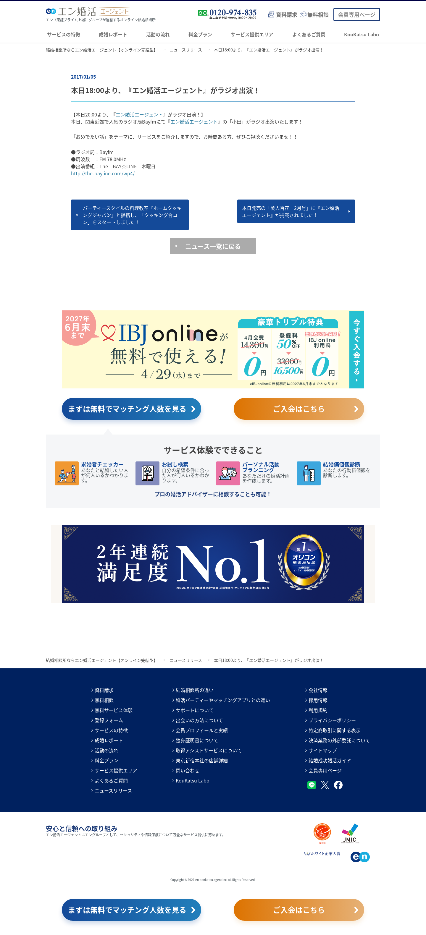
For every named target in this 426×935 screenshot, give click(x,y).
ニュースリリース (113, 790)
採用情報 (318, 700)
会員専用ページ (356, 14)
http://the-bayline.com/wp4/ (103, 173)
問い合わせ (187, 770)
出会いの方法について (199, 720)
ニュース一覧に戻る (213, 246)
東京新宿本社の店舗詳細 (202, 760)
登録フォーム (109, 720)
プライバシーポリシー (332, 720)
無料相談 (104, 700)
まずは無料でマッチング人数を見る (127, 408)
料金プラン (200, 34)
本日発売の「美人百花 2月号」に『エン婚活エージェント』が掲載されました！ (290, 211)
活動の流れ (158, 34)
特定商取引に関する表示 (335, 730)
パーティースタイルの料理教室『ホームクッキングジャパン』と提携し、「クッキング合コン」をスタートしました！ (132, 215)
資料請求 (104, 689)
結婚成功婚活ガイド (330, 760)
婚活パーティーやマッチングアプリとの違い (223, 700)
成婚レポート (113, 34)
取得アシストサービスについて (209, 750)
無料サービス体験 (114, 710)
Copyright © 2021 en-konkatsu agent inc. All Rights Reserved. (213, 879)
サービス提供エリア (252, 34)
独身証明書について (197, 740)
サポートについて (195, 710)
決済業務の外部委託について (339, 740)
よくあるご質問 (308, 34)
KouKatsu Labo (361, 34)
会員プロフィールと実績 (202, 730)
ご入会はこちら (299, 408)
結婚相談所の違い (195, 689)
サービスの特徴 (63, 34)
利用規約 (318, 710)
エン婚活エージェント (139, 114)
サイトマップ (323, 750)
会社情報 (318, 689)
